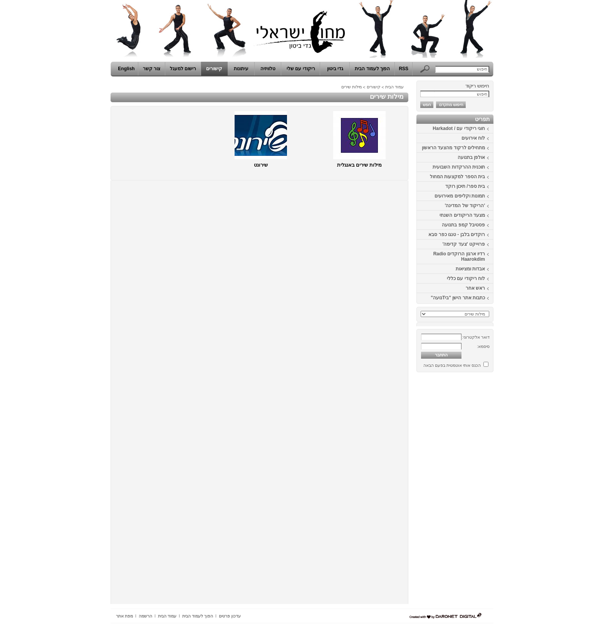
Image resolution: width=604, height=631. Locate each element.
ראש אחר (475, 288)
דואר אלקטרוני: (476, 337)
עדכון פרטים (230, 616)
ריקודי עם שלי (301, 68)
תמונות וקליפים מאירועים (460, 196)
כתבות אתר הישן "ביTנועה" (458, 297)
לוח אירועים (473, 138)
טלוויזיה (267, 68)
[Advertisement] (470, 491)
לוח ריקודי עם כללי (466, 278)
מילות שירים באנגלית (359, 165)
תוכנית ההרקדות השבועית (459, 167)
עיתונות (241, 68)
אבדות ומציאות (470, 269)
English (126, 68)
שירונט (261, 165)
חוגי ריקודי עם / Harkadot (459, 128)
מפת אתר (124, 616)
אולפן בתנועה (471, 157)
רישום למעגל (183, 68)
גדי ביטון (335, 68)
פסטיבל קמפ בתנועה (463, 225)
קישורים (214, 68)
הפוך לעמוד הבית (372, 68)
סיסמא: (483, 346)
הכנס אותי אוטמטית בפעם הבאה (452, 365)
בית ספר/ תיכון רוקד (465, 186)
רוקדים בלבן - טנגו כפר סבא (456, 234)
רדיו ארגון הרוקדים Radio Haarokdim (459, 256)
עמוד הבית (394, 86)
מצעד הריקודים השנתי (462, 215)
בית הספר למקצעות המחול (457, 176)
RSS (403, 68)
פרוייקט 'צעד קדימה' (464, 244)
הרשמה (145, 616)
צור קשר (151, 68)
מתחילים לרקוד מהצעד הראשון (453, 147)
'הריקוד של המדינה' (465, 205)
